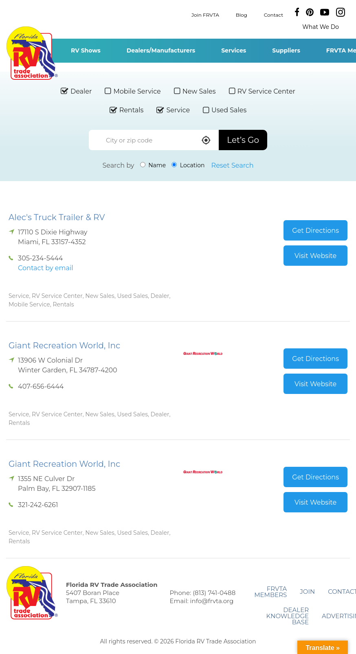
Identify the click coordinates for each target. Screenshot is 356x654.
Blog (241, 14)
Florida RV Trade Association (32, 53)
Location (187, 165)
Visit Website (315, 256)
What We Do (320, 27)
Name (153, 165)
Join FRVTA (205, 14)
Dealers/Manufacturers (161, 50)
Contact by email (45, 268)
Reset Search (232, 165)
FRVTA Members (270, 592)
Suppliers (286, 50)
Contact (273, 14)
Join (307, 591)
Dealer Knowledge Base (287, 616)
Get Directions (315, 230)
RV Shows (86, 50)
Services (233, 50)
